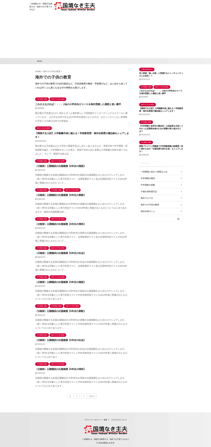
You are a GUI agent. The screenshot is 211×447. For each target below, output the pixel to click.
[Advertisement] (105, 36)
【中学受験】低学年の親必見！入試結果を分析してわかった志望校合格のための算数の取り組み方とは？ (161, 128)
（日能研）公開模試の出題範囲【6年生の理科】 (60, 224)
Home (39, 61)
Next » (92, 396)
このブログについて (119, 420)
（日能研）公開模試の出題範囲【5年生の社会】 (60, 340)
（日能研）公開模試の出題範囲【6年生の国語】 (60, 166)
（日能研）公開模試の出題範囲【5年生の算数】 (60, 311)
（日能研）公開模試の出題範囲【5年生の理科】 (60, 369)
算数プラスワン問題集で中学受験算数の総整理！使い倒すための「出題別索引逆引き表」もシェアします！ (161, 149)
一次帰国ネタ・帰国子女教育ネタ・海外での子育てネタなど (105, 439)
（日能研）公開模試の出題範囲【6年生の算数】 (60, 195)
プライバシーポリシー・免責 (95, 420)
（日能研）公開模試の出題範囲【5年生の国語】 (60, 282)
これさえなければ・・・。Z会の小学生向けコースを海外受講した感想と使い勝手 (78, 104)
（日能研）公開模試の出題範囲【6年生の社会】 (60, 253)
